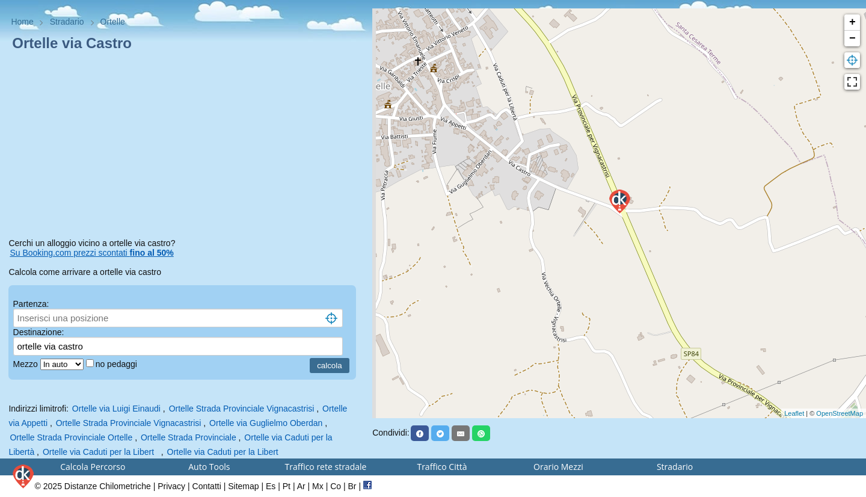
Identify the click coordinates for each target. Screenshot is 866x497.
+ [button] (852, 22)
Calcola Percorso (92, 466)
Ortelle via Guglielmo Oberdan (265, 423)
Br (352, 486)
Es (270, 486)
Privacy (171, 486)
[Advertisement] (185, 147)
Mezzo (26, 364)
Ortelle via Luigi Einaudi (116, 408)
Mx (318, 486)
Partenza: (31, 304)
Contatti (206, 486)
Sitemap (243, 486)
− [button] (852, 38)
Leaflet (794, 413)
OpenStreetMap (839, 413)
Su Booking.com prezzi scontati (91, 253)
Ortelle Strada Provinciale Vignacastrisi (242, 408)
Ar (301, 486)
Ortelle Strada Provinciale (190, 437)
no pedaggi (118, 364)
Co (335, 486)
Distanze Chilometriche (107, 486)
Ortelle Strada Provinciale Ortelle (71, 437)
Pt (286, 486)
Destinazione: (38, 332)
